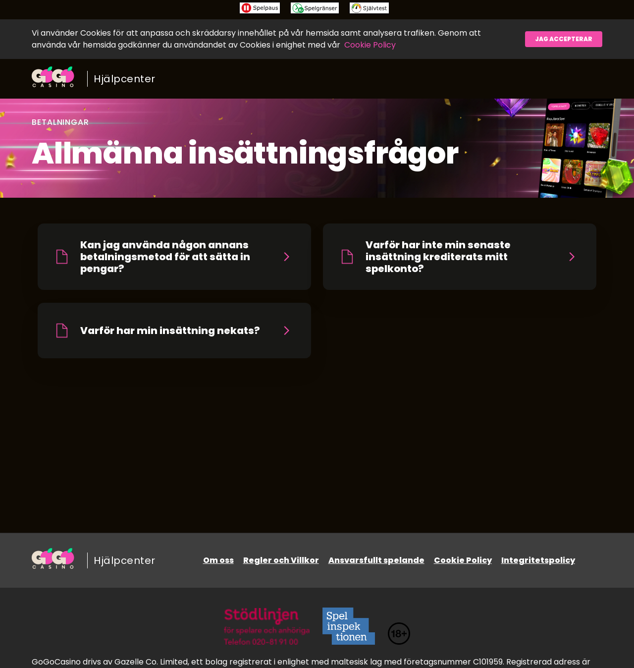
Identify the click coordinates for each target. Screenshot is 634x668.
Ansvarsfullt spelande (376, 560)
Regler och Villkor (281, 560)
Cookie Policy (370, 45)
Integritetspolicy (538, 560)
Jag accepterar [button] (563, 39)
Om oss (218, 560)
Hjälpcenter (125, 79)
